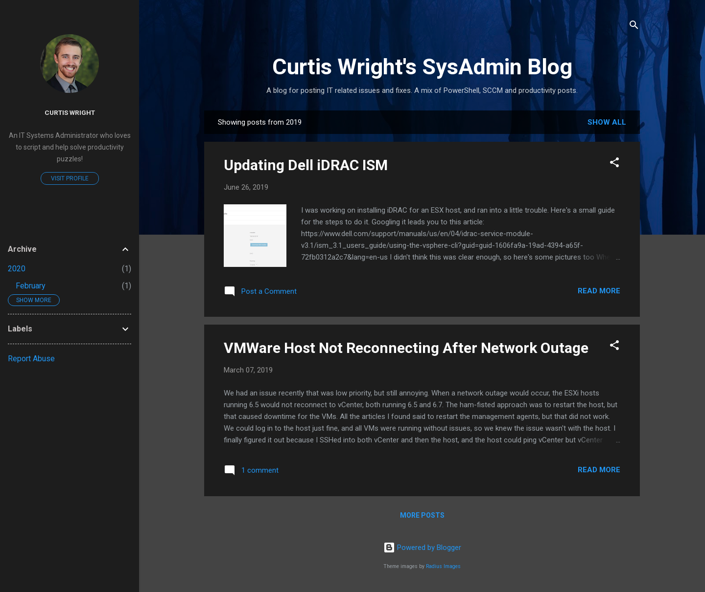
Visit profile (70, 178)
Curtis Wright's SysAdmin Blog (422, 67)
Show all (607, 122)
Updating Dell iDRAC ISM (306, 165)
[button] (614, 164)
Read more (599, 290)
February (31, 285)
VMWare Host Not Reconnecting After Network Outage (406, 347)
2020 (16, 268)
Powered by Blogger (422, 547)
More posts (422, 515)
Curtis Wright (70, 112)
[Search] (634, 27)
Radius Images (443, 566)
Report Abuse (31, 358)
